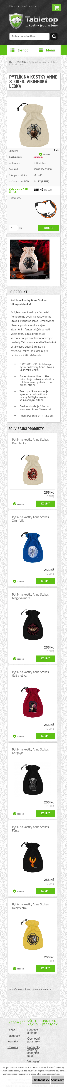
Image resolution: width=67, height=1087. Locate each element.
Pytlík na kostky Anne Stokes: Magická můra (30, 596)
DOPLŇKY (21, 62)
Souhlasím (57, 1080)
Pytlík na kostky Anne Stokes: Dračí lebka (30, 441)
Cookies (13, 1047)
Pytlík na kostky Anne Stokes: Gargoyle (30, 751)
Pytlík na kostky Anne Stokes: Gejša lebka (30, 673)
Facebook (14, 1035)
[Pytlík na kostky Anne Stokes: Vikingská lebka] (33, 98)
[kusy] (13, 228)
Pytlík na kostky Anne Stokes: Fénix (30, 828)
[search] (54, 37)
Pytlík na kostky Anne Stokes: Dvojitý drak (30, 906)
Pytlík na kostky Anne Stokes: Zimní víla (30, 518)
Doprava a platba (32, 1031)
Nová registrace (30, 6)
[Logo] (33, 21)
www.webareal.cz (42, 989)
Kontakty (13, 1041)
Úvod (11, 62)
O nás (11, 1030)
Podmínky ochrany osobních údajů (33, 1051)
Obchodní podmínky (33, 1040)
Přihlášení (14, 6)
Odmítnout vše (41, 1080)
